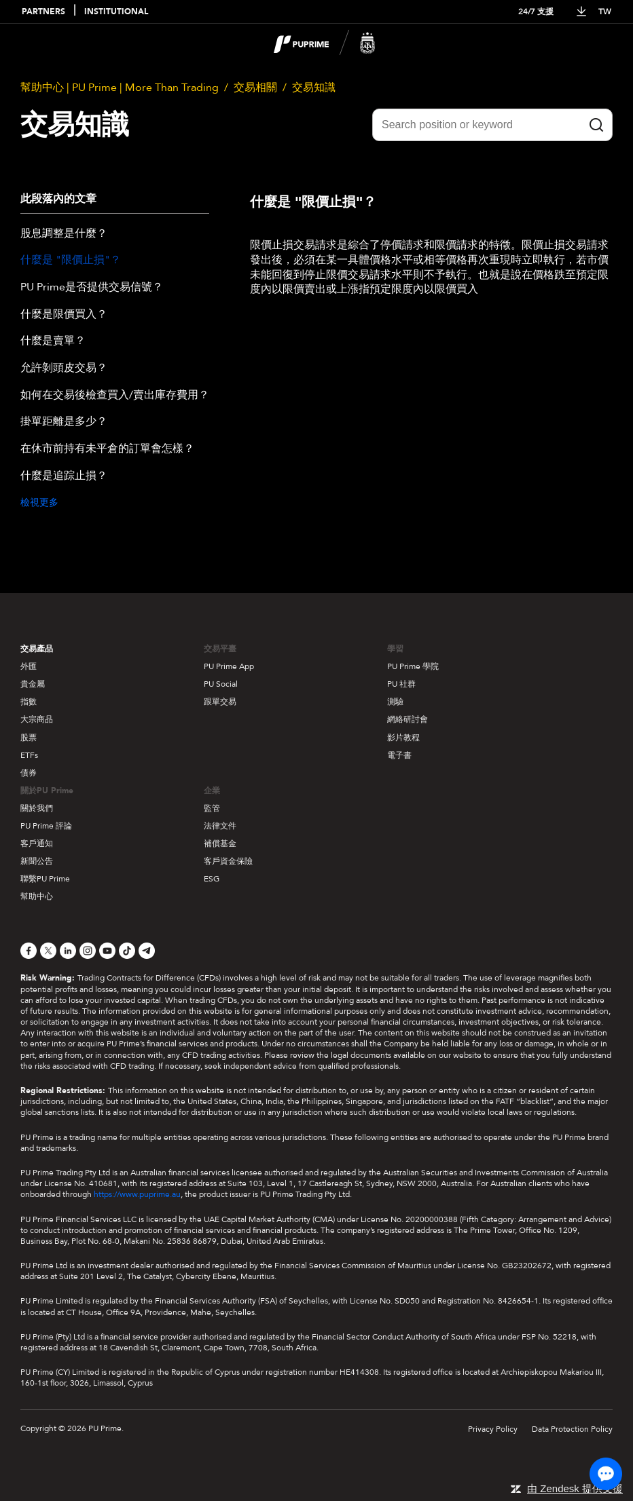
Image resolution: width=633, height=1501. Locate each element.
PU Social (221, 684)
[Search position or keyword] (492, 125)
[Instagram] (87, 951)
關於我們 (36, 808)
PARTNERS (43, 12)
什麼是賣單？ (53, 341)
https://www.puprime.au (137, 1194)
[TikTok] (127, 951)
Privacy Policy (493, 1429)
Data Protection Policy (572, 1429)
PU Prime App (229, 666)
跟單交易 (220, 701)
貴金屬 (32, 684)
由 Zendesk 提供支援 (575, 1488)
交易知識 (314, 87)
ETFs (29, 755)
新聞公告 (36, 861)
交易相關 (255, 87)
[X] (48, 951)
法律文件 (220, 825)
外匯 (28, 666)
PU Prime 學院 (413, 666)
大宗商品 (36, 719)
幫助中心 (36, 896)
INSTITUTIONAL (116, 12)
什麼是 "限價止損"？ (70, 260)
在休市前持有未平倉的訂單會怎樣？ (107, 449)
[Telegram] (147, 951)
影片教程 (403, 737)
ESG (211, 878)
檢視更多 (39, 502)
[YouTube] (107, 951)
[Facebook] (28, 951)
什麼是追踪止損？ (63, 476)
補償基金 (220, 843)
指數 (28, 701)
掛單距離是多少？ (63, 422)
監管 (212, 808)
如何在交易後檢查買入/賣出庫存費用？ (114, 395)
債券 (28, 772)
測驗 (395, 701)
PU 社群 (401, 684)
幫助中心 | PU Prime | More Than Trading (119, 87)
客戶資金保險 (228, 861)
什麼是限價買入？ (63, 315)
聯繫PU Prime (45, 878)
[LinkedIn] (68, 951)
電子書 (399, 755)
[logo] (325, 43)
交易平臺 (220, 648)
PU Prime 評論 (46, 825)
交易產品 (36, 648)
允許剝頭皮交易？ (63, 368)
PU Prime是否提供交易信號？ (91, 287)
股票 (28, 737)
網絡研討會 (407, 719)
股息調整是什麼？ (63, 234)
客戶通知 (36, 843)
